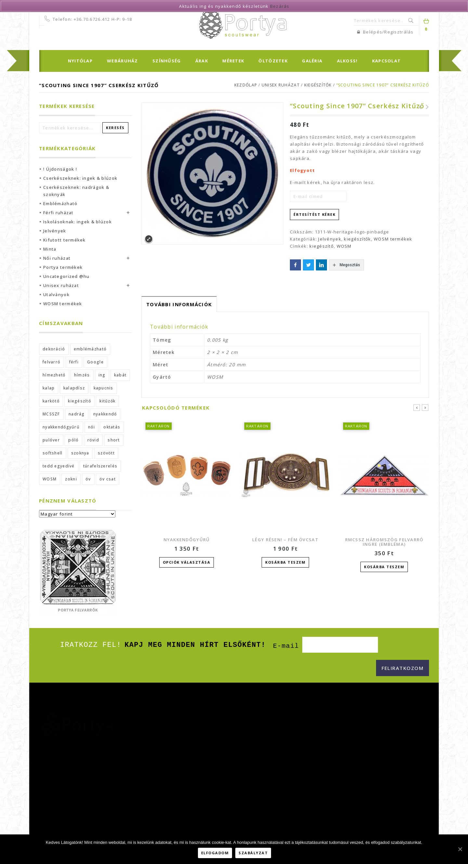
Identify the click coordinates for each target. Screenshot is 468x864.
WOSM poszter (418, 107)
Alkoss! (347, 61)
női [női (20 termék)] (91, 427)
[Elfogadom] (460, 849)
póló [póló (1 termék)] (73, 440)
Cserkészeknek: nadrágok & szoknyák (76, 190)
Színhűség (166, 61)
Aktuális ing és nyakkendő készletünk (223, 6)
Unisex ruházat (281, 85)
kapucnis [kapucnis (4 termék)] (103, 388)
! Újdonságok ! (60, 169)
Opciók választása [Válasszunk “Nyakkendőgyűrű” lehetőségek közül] (187, 562)
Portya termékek (63, 267)
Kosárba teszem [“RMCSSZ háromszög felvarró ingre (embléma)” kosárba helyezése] (384, 566)
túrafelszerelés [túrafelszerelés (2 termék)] (100, 466)
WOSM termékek (393, 239)
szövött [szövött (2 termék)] (106, 453)
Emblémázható (60, 203)
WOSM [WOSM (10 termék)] (50, 479)
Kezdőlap (245, 85)
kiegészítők (318, 85)
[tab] (179, 304)
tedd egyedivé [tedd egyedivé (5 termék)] (59, 466)
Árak (201, 61)
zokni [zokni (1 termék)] (71, 479)
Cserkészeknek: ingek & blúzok (80, 178)
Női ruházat (57, 258)
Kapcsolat (386, 61)
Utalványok (56, 294)
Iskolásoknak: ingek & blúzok (77, 222)
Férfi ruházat (58, 213)
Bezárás (280, 6)
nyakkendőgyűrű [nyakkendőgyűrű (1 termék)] (61, 427)
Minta (49, 249)
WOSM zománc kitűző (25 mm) (425, 107)
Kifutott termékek (64, 240)
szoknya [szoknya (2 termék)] (80, 453)
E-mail (286, 646)
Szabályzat (254, 853)
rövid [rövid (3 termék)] (93, 440)
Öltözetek (273, 61)
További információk (179, 304)
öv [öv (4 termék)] (88, 479)
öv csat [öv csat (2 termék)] (107, 479)
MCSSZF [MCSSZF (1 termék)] (51, 414)
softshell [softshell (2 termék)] (53, 453)
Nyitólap (80, 61)
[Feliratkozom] (402, 668)
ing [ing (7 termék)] (102, 375)
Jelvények (329, 239)
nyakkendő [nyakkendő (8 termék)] (105, 414)
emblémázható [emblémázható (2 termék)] (90, 349)
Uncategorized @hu (66, 276)
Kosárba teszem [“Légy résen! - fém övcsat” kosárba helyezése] (285, 562)
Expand (149, 239)
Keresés (411, 20)
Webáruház (122, 61)
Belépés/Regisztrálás (385, 32)
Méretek (233, 61)
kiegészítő (321, 246)
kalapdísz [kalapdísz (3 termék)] (74, 388)
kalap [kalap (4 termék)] (49, 388)
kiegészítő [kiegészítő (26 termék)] (79, 401)
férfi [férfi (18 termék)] (74, 362)
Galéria (312, 61)
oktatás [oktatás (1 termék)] (111, 427)
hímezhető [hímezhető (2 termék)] (54, 375)
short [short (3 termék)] (114, 440)
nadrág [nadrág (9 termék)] (77, 414)
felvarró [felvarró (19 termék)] (51, 362)
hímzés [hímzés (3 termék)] (82, 375)
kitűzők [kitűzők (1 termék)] (107, 401)
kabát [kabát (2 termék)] (120, 375)
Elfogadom (216, 853)
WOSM (344, 246)
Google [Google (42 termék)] (95, 362)
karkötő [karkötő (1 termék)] (51, 401)
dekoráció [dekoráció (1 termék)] (54, 349)
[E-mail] (340, 645)
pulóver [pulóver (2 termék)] (51, 440)
